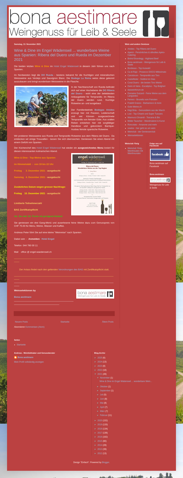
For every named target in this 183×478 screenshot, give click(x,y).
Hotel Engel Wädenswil (66, 66)
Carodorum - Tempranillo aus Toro (143, 75)
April (102, 407)
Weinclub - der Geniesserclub (141, 131)
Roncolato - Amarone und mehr (142, 124)
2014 (100, 445)
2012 (100, 453)
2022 (100, 370)
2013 (100, 449)
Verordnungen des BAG (70, 269)
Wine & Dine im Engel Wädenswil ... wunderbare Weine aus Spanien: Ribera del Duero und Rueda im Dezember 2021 (62, 55)
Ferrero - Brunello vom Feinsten (142, 99)
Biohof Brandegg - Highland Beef (143, 58)
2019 (100, 424)
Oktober (104, 386)
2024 (100, 362)
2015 (100, 441)
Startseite (65, 322)
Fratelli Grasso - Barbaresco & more (144, 103)
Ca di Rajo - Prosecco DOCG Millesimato (147, 72)
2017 (100, 433)
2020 (100, 420)
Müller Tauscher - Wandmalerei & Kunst (146, 121)
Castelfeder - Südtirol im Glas (141, 79)
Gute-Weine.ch (135, 107)
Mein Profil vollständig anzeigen (29, 362)
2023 (100, 366)
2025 (100, 357)
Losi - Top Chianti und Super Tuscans (145, 114)
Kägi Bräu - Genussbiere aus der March (146, 110)
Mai (102, 403)
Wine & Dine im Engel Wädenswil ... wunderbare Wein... (125, 381)
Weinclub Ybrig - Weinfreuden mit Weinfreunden (135, 151)
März (102, 411)
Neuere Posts (21, 322)
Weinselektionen (135, 135)
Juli (102, 394)
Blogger (105, 462)
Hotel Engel (48, 239)
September (105, 390)
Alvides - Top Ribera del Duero (142, 49)
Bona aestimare (22, 297)
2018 (100, 429)
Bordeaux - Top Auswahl (139, 68)
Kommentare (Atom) (35, 327)
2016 (100, 437)
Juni (102, 399)
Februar (104, 415)
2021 (100, 374)
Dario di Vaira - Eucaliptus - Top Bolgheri (146, 86)
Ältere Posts (107, 322)
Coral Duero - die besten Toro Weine (145, 82)
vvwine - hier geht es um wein (141, 128)
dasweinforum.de (136, 90)
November (105, 378)
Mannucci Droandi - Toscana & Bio (144, 117)
